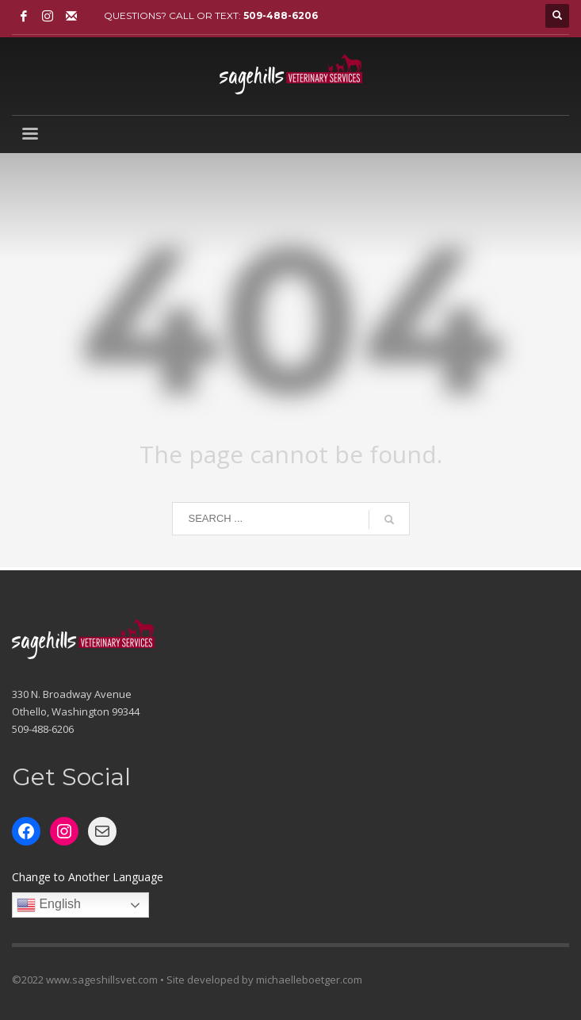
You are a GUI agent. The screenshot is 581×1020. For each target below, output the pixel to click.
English (49, 905)
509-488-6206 (280, 15)
